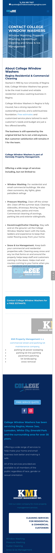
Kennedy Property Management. (22, 157)
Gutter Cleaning (14, 546)
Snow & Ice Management (19, 550)
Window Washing (15, 538)
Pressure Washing (15, 542)
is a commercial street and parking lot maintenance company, (27, 343)
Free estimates (25, 114)
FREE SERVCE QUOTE (27, 402)
